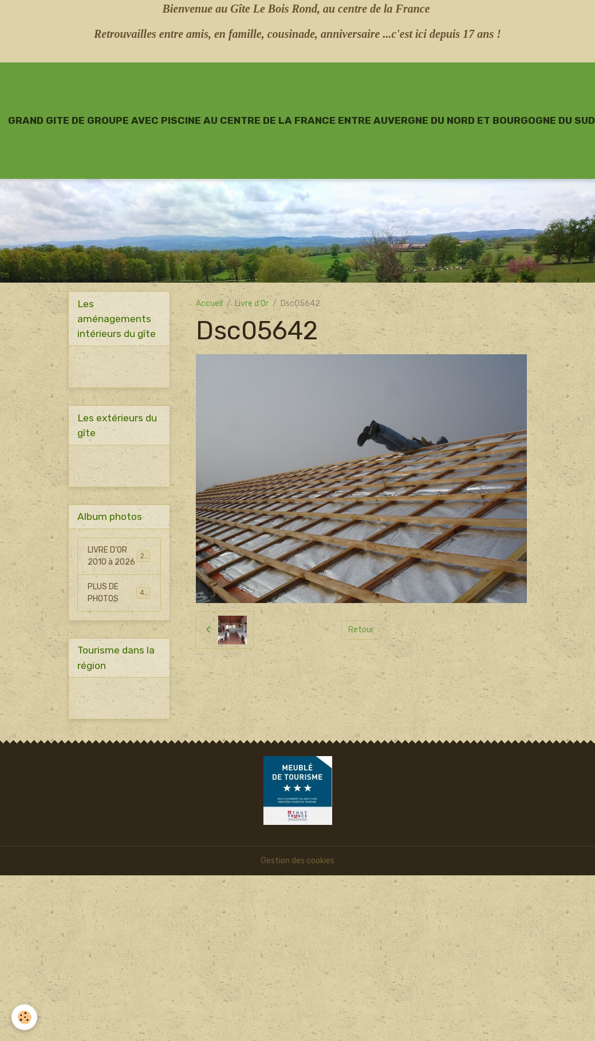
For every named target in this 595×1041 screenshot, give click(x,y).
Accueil (209, 303)
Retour (361, 630)
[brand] (301, 120)
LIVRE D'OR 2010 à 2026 (120, 556)
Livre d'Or (252, 303)
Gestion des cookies (297, 861)
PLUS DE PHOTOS (119, 593)
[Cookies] (24, 1017)
